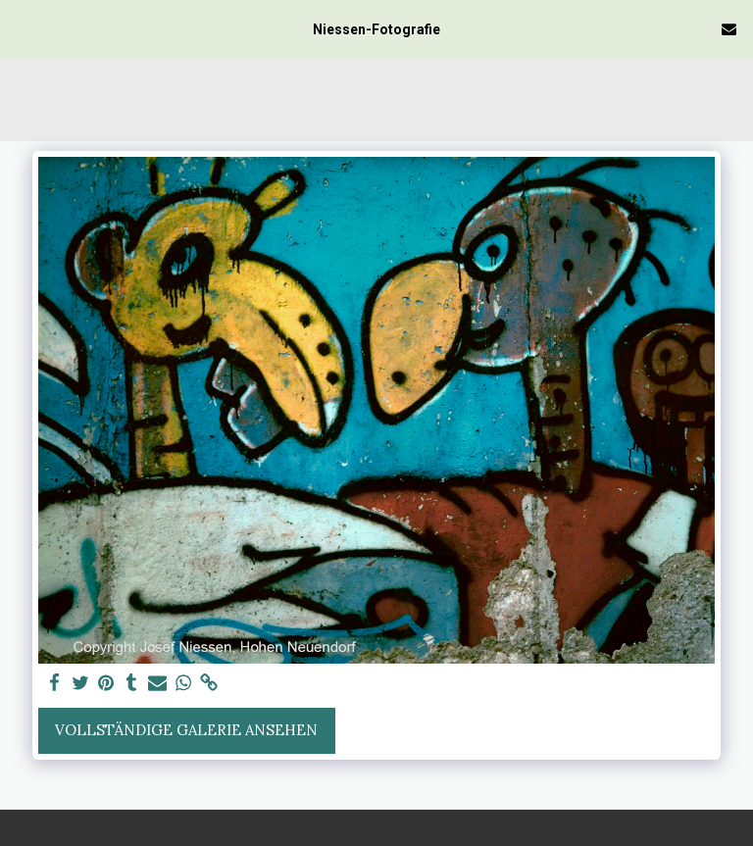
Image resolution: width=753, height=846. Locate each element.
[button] (21, 28)
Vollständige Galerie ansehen (186, 730)
